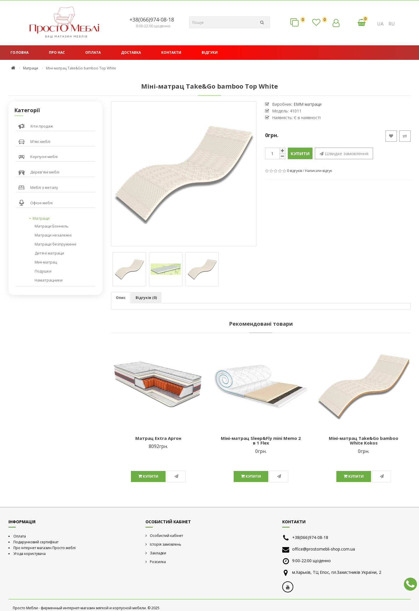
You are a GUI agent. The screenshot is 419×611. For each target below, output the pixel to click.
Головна (19, 52)
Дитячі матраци (49, 253)
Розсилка (158, 562)
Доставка (131, 52)
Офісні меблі (41, 202)
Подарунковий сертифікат (35, 542)
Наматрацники (49, 280)
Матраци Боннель (51, 226)
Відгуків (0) (146, 297)
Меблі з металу (44, 187)
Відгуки (210, 52)
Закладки (158, 553)
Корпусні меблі (44, 156)
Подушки (43, 271)
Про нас (57, 52)
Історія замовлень (165, 544)
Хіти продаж (41, 126)
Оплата (93, 52)
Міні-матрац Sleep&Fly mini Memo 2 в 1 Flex (261, 440)
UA (380, 24)
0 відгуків (294, 170)
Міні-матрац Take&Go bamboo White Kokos (363, 440)
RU (391, 24)
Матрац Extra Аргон (158, 438)
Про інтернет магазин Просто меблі (44, 547)
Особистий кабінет (166, 535)
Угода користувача (29, 553)
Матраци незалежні (53, 235)
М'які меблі (40, 141)
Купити (300, 153)
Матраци (30, 68)
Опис (121, 297)
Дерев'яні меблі (44, 172)
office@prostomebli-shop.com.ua (323, 549)
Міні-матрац (46, 262)
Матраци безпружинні (55, 244)
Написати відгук (318, 170)
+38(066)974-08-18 (151, 19)
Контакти (171, 52)
